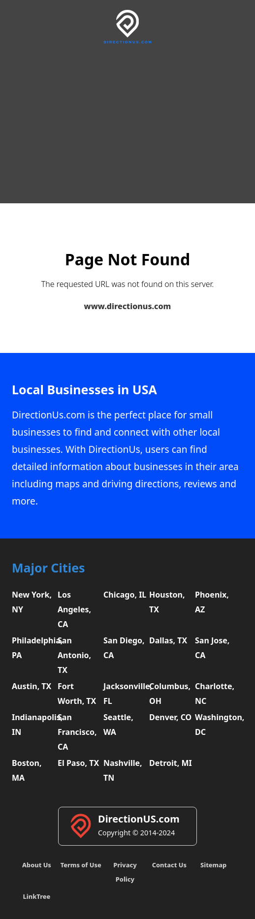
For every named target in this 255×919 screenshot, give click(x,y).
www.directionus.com (127, 306)
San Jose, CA (212, 648)
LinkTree (36, 896)
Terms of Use (81, 864)
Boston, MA (27, 770)
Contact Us (169, 864)
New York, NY (32, 602)
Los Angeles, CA (74, 609)
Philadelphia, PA (33, 648)
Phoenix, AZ (212, 602)
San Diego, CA (124, 648)
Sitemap (213, 864)
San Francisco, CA (77, 732)
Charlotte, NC (214, 693)
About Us (36, 864)
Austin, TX (31, 686)
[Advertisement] (127, 122)
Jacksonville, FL (125, 693)
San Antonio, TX (74, 655)
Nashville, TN (122, 770)
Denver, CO (170, 717)
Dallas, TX (168, 640)
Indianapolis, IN (33, 724)
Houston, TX (167, 602)
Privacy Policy (124, 872)
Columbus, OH (170, 693)
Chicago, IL (124, 594)
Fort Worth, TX (77, 693)
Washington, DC (216, 724)
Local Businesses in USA (84, 389)
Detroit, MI (170, 763)
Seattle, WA (118, 724)
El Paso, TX (78, 763)
